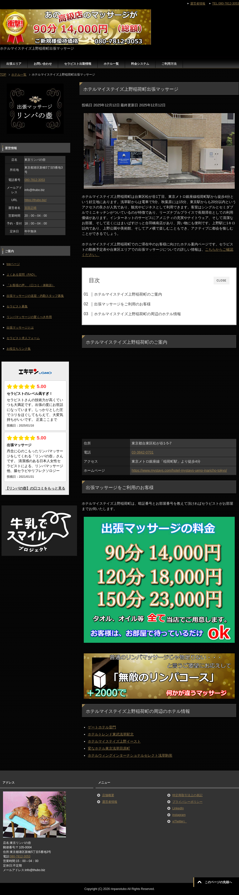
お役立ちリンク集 (19, 348)
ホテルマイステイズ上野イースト (114, 741)
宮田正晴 (30, 208)
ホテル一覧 (111, 64)
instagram (179, 815)
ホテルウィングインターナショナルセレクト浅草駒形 (130, 755)
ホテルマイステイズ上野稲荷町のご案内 (128, 294)
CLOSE (221, 280)
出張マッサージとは (20, 327)
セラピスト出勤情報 (77, 64)
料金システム (140, 64)
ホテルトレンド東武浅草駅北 (111, 734)
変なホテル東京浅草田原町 (109, 748)
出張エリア (13, 64)
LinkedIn (178, 808)
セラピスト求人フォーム (23, 338)
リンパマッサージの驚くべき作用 (29, 317)
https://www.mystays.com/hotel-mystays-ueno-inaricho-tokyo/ (179, 470)
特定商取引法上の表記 (187, 795)
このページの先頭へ (218, 882)
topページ (13, 264)
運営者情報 (109, 802)
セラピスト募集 (17, 306)
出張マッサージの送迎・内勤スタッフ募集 (35, 296)
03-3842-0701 (142, 452)
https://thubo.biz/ (35, 200)
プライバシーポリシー (187, 802)
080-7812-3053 (34, 180)
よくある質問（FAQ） (22, 274)
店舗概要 (108, 795)
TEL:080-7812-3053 (225, 3)
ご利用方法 (169, 64)
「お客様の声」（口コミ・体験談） (31, 285)
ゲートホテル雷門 (102, 727)
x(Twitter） (179, 821)
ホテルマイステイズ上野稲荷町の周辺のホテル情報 (137, 314)
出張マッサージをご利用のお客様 (122, 304)
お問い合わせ (43, 64)
